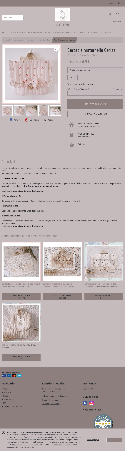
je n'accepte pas (93, 440)
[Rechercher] (23, 17)
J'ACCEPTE (114, 440)
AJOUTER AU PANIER (95, 104)
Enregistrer (32, 120)
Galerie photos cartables (12, 406)
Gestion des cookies (50, 400)
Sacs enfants (19, 40)
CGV (4, 403)
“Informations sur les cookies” (27, 444)
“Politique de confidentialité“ (62, 444)
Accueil (7, 40)
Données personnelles (50, 403)
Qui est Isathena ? (9, 399)
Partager (15, 120)
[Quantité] (72, 77)
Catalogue (6, 392)
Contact (111, 3)
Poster (48, 120)
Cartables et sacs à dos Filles (39, 40)
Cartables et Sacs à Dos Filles (82, 55)
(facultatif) (95, 89)
